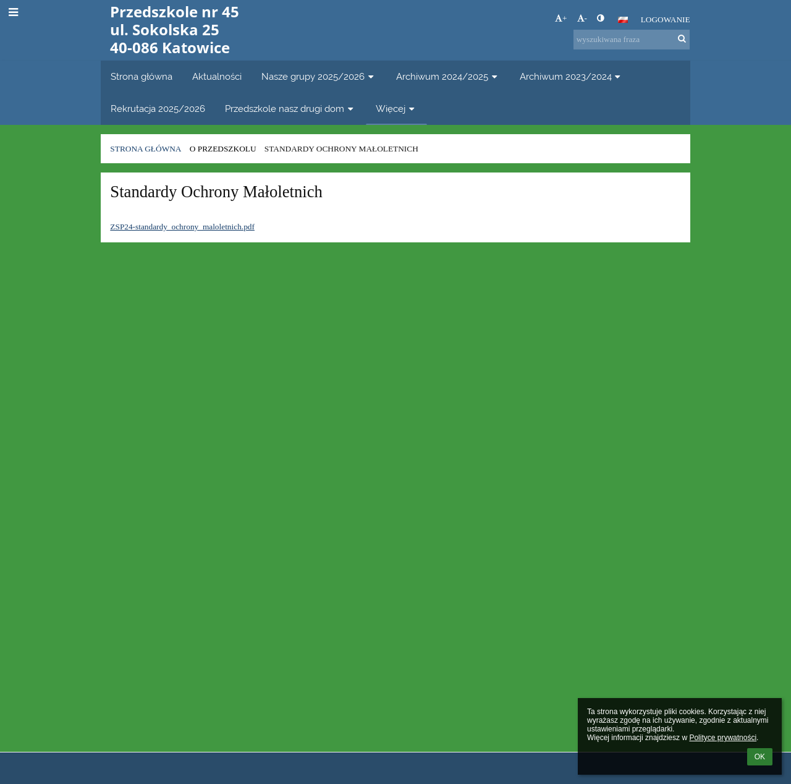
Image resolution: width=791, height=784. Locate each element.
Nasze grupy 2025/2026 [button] (318, 76)
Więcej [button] (396, 108)
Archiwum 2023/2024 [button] (572, 76)
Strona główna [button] (141, 76)
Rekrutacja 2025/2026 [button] (158, 108)
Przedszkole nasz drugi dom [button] (290, 108)
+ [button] (561, 18)
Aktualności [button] (217, 76)
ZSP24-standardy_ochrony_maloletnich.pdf (182, 226)
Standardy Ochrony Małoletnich (341, 148)
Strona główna (145, 148)
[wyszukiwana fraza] (631, 39)
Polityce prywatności (722, 737)
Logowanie (665, 19)
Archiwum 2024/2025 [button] (448, 76)
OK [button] (760, 756)
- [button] (582, 18)
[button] (623, 19)
